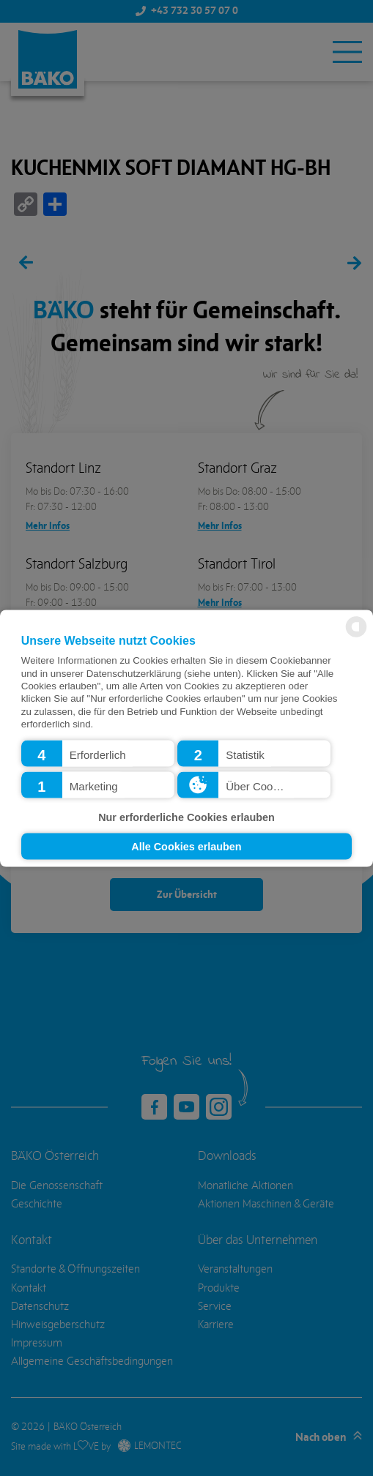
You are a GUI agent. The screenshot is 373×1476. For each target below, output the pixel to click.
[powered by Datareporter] (356, 636)
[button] (97, 753)
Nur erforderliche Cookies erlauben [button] (186, 817)
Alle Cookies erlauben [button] (186, 846)
